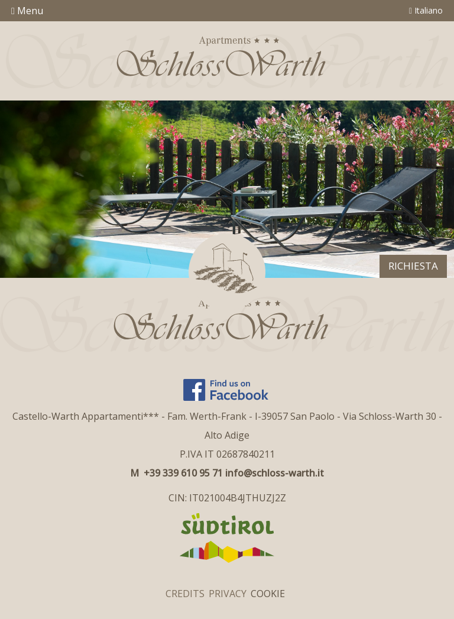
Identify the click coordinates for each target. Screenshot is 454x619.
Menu (27, 10)
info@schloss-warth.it (274, 472)
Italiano (426, 10)
